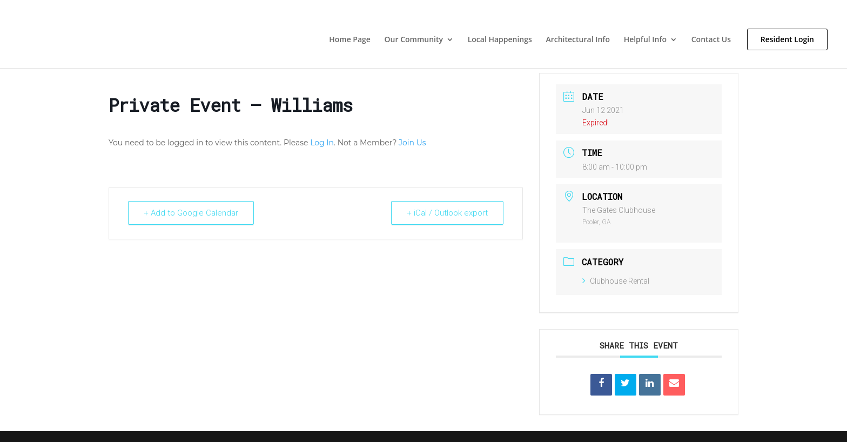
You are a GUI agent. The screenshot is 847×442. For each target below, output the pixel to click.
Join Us (412, 143)
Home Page (350, 40)
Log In (322, 143)
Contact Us (711, 40)
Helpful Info (645, 40)
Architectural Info (578, 40)
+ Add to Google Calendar (191, 213)
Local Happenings (500, 40)
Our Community (414, 40)
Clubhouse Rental (615, 281)
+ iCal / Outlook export (447, 213)
